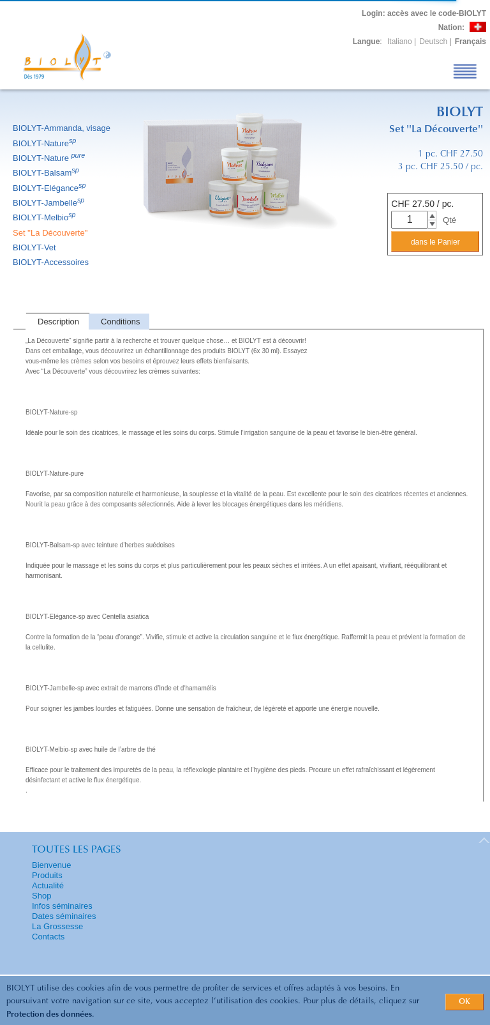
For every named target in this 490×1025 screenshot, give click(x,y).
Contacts (48, 936)
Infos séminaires (62, 906)
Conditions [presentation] (120, 321)
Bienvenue (51, 865)
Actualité (48, 885)
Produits (47, 875)
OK (464, 1002)
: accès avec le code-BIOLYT (424, 13)
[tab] (57, 322)
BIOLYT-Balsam (47, 173)
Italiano (399, 41)
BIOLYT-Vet (35, 247)
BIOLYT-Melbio (45, 217)
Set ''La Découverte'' (51, 233)
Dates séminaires (64, 916)
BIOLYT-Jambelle (49, 203)
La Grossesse (57, 926)
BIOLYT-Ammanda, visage (62, 128)
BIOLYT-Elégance (50, 188)
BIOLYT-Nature (45, 143)
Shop (41, 895)
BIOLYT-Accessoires (52, 262)
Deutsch (433, 41)
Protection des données (49, 1014)
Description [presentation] (58, 321)
